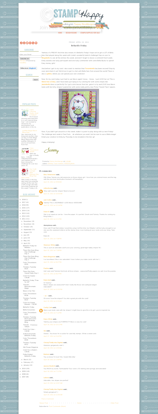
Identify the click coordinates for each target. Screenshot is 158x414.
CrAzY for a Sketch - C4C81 (30, 351)
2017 (24, 202)
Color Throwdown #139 (29, 263)
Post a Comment (48, 399)
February (27, 362)
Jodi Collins (48, 200)
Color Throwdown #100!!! (34, 150)
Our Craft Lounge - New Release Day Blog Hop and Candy (30, 173)
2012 (24, 216)
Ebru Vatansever (50, 174)
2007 (24, 377)
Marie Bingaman (50, 257)
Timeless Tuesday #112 (29, 343)
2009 (24, 371)
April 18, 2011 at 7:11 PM (52, 371)
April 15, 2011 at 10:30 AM (53, 194)
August (26, 232)
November (28, 224)
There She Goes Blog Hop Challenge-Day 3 (30, 252)
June (25, 238)
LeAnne (46, 378)
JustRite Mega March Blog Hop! (29, 131)
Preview (22, 61)
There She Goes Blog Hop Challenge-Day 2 (30, 258)
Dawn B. (47, 212)
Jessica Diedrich (49, 366)
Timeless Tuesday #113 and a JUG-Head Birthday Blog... (30, 319)
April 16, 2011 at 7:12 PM (52, 313)
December (28, 221)
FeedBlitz (23, 63)
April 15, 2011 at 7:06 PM (52, 239)
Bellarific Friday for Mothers (30, 246)
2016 (24, 205)
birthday (50, 163)
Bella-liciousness (29, 310)
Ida (45, 331)
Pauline (46, 268)
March (26, 359)
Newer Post (44, 403)
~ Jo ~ (46, 296)
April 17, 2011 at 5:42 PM (52, 336)
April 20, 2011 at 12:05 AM (53, 395)
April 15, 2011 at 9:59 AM (53, 182)
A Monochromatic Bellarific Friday (29, 334)
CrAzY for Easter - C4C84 (29, 276)
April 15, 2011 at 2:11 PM (52, 219)
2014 (24, 210)
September (28, 229)
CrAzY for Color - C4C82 (29, 330)
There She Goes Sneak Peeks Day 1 (30, 272)
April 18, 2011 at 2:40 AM (53, 348)
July (25, 235)
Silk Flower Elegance (30, 347)
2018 (24, 199)
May (25, 240)
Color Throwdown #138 (29, 294)
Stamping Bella (69, 163)
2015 (24, 208)
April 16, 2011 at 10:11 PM (53, 324)
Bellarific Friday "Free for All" (31, 281)
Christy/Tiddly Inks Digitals (53, 342)
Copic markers (59, 163)
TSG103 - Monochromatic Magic (29, 286)
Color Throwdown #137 (29, 313)
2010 (24, 368)
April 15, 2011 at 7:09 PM (52, 250)
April (26, 243)
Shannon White (49, 245)
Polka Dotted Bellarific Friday (29, 355)
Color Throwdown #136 (29, 339)
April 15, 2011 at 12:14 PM (53, 205)
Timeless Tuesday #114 (29, 299)
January (27, 365)
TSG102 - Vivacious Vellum (30, 325)
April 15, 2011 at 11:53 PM (53, 289)
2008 (24, 374)
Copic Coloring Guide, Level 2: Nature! (34, 112)
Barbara (47, 354)
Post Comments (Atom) (57, 406)
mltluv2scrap (48, 188)
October (27, 227)
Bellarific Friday (28, 307)
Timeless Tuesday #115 (29, 268)
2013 (24, 213)
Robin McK (47, 280)
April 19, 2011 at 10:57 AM (53, 383)
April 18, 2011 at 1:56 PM (52, 360)
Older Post (114, 403)
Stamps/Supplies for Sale (90, 33)
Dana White (48, 319)
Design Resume (71, 33)
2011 (24, 219)
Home (60, 33)
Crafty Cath (48, 307)
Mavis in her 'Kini (29, 291)
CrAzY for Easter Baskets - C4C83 (30, 303)
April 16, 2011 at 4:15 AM (53, 301)
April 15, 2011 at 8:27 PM (52, 262)
